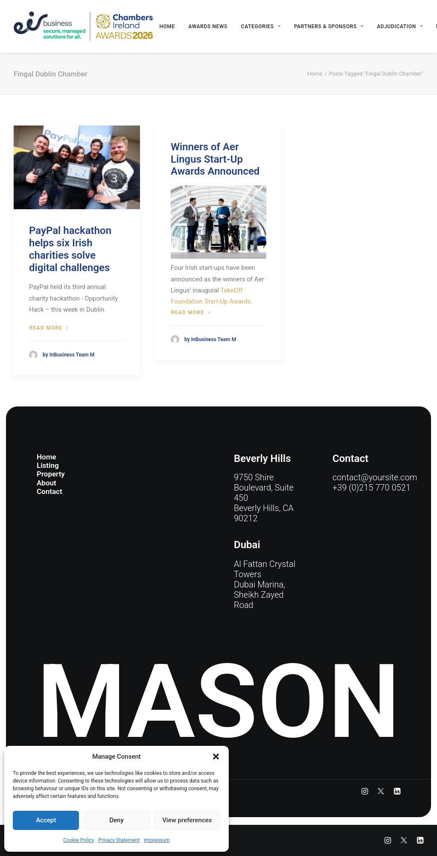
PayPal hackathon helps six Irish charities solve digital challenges (70, 249)
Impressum (156, 840)
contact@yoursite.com (374, 477)
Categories (260, 26)
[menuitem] (167, 26)
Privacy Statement (119, 840)
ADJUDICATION (399, 26)
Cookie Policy (78, 840)
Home (167, 26)
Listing (48, 465)
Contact (49, 491)
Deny (116, 820)
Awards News (208, 26)
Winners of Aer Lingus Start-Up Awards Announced (215, 159)
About (46, 483)
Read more (48, 328)
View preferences (187, 820)
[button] (216, 756)
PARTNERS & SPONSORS (329, 26)
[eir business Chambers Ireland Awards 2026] (83, 26)
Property (51, 474)
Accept (46, 820)
